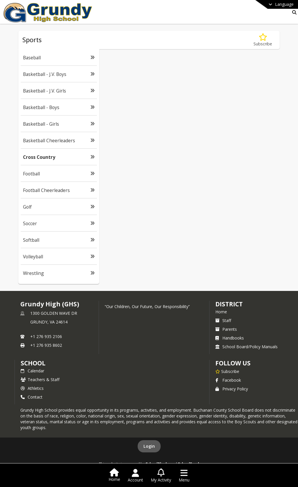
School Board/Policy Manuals (246, 346)
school (33, 363)
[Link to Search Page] (293, 12)
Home (221, 311)
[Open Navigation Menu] (184, 475)
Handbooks (229, 338)
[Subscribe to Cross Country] (263, 40)
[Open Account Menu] (135, 475)
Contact (31, 397)
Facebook (228, 380)
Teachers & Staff (40, 379)
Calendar (32, 371)
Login (149, 446)
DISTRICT (229, 304)
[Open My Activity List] (161, 475)
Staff (223, 320)
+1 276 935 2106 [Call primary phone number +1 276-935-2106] (46, 336)
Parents (226, 329)
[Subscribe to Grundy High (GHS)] (227, 371)
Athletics (32, 388)
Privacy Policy (231, 389)
